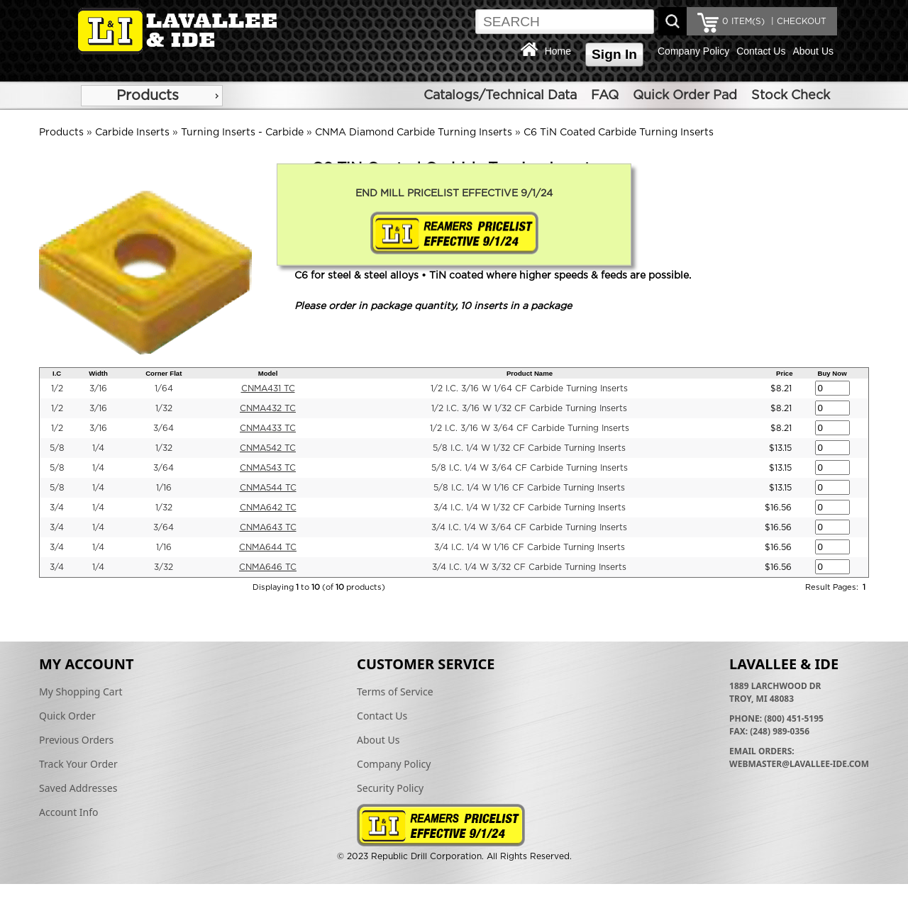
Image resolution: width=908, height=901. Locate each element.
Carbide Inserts (132, 133)
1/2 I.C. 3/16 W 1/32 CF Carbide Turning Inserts (529, 408)
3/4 (57, 507)
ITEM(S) (743, 21)
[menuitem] (152, 96)
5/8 (57, 448)
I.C (56, 373)
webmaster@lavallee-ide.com (799, 764)
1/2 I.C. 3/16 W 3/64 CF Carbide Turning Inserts (529, 428)
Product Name (529, 373)
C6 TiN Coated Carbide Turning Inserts (619, 133)
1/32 (163, 408)
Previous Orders (76, 739)
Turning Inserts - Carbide (242, 133)
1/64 (164, 388)
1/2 (57, 388)
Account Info (69, 812)
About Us (813, 51)
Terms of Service (395, 691)
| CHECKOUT (797, 21)
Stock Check (790, 95)
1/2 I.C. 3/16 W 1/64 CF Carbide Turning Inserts (529, 388)
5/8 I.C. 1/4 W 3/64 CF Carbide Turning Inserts (529, 468)
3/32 (163, 567)
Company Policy (693, 51)
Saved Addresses (78, 788)
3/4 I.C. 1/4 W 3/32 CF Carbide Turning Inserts (529, 567)
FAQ (605, 95)
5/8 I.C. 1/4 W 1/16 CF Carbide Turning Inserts (529, 487)
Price (784, 373)
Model (268, 373)
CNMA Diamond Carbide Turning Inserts (413, 133)
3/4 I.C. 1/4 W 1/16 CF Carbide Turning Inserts (529, 547)
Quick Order (67, 715)
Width (98, 373)
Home (558, 51)
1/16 (164, 487)
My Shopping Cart (81, 691)
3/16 (98, 388)
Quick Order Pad (685, 95)
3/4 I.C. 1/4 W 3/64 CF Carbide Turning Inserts (529, 527)
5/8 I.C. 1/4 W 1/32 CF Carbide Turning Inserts (529, 448)
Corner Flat (163, 373)
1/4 (98, 448)
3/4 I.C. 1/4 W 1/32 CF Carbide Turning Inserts (529, 507)
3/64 (163, 428)
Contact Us (760, 51)
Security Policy (390, 788)
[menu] (152, 95)
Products (147, 96)
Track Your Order (78, 764)
